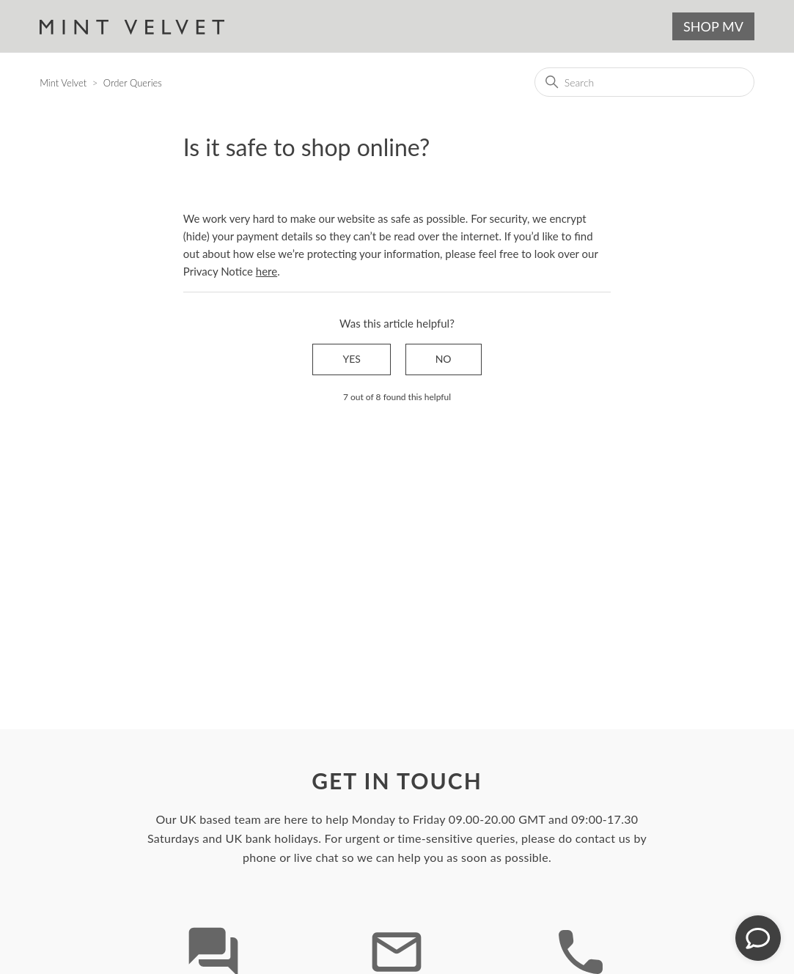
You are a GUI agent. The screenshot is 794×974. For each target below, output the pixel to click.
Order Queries (132, 83)
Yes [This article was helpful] (351, 359)
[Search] (644, 82)
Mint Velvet (63, 83)
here (266, 271)
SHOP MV (713, 26)
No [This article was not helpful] (443, 359)
